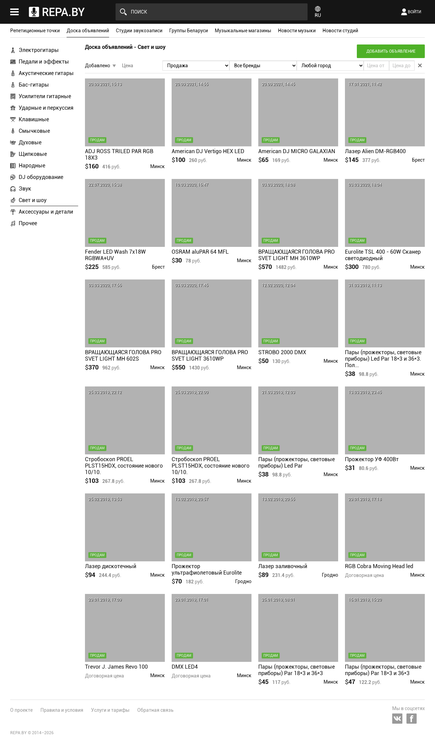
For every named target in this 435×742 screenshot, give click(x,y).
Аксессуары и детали (46, 212)
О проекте (21, 710)
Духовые (30, 142)
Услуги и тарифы (110, 710)
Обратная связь (155, 710)
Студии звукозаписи (139, 30)
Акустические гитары (46, 73)
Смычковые (34, 131)
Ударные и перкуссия (46, 108)
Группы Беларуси (188, 30)
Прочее (28, 223)
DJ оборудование (41, 177)
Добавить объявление (391, 51)
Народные (32, 165)
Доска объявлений (88, 30)
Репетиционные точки (35, 30)
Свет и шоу (33, 200)
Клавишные (34, 119)
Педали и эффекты (44, 61)
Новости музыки (297, 30)
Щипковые (33, 154)
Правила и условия (61, 710)
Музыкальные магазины (243, 30)
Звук (25, 188)
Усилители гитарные (45, 96)
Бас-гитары (34, 85)
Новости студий (340, 30)
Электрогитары (39, 50)
